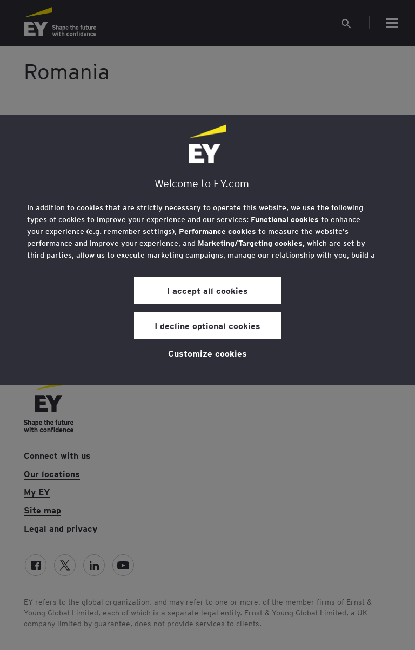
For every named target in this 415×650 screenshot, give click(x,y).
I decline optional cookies (207, 325)
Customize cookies (207, 353)
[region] (207, 250)
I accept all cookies (207, 290)
